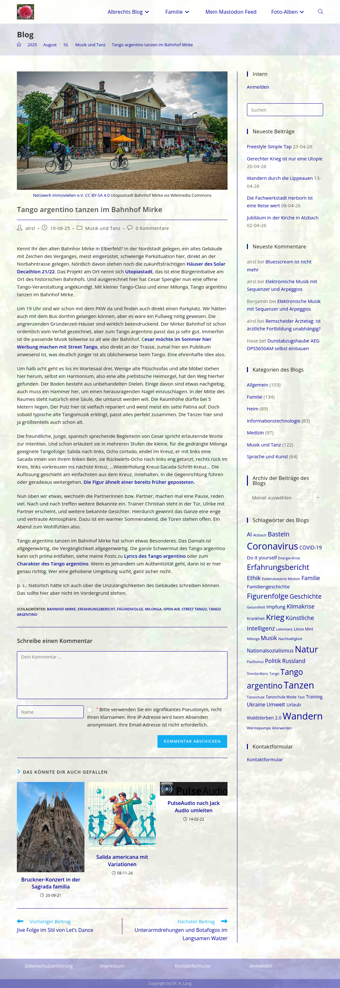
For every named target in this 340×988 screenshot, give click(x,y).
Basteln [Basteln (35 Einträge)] (278, 530)
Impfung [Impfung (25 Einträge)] (276, 603)
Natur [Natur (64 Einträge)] (306, 646)
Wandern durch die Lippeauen (281, 177)
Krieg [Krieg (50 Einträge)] (275, 613)
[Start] (19, 44)
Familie (255, 394)
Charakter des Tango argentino (52, 563)
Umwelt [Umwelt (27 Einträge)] (275, 700)
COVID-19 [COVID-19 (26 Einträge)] (311, 544)
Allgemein (258, 382)
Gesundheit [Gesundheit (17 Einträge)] (256, 604)
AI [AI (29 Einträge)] (249, 531)
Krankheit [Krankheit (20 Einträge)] (256, 615)
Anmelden (258, 87)
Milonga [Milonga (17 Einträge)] (253, 635)
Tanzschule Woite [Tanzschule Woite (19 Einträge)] (281, 693)
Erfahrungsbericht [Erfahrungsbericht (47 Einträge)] (278, 563)
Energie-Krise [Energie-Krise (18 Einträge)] (289, 554)
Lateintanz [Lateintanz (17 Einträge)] (284, 626)
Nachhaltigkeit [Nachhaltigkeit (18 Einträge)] (290, 635)
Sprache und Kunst (268, 453)
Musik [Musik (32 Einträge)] (269, 634)
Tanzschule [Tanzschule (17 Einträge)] (255, 693)
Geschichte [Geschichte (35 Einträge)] (306, 593)
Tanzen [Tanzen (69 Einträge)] (299, 682)
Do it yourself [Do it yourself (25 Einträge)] (262, 554)
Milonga (153, 609)
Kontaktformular (265, 756)
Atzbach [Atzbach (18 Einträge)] (259, 531)
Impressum (112, 965)
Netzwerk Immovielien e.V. (58, 195)
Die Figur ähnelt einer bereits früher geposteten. (139, 482)
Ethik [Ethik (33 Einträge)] (254, 575)
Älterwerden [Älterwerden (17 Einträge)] (282, 724)
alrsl (30, 228)
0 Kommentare (152, 228)
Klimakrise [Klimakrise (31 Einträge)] (301, 603)
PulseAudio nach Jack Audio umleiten (194, 807)
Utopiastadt (139, 271)
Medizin (255, 429)
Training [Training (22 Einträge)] (314, 693)
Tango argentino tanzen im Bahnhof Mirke (161, 44)
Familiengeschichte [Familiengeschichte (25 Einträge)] (268, 583)
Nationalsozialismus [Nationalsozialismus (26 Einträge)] (270, 647)
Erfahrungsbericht (96, 609)
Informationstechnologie (274, 418)
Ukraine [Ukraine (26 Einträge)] (256, 700)
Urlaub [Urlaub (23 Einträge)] (293, 701)
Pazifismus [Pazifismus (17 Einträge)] (255, 658)
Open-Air (171, 609)
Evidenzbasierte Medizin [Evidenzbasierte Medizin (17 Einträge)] (281, 575)
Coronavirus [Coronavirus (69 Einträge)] (272, 543)
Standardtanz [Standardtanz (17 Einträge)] (257, 670)
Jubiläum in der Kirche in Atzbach (283, 216)
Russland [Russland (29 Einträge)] (293, 657)
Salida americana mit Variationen (122, 860)
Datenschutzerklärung (49, 965)
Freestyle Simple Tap (270, 146)
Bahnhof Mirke (61, 609)
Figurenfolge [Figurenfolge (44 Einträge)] (267, 593)
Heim (253, 406)
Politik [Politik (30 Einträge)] (273, 657)
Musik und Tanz (102, 228)
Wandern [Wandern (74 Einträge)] (303, 712)
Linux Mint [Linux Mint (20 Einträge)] (303, 626)
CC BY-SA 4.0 (97, 195)
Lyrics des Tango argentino (154, 556)
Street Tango (194, 609)
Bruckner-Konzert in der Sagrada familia (50, 883)
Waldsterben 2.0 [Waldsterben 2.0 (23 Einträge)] (264, 715)
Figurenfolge (130, 609)
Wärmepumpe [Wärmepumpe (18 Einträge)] (259, 724)
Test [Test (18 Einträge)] (301, 693)
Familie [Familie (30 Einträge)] (310, 575)
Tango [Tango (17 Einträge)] (274, 670)
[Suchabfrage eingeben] (285, 109)
